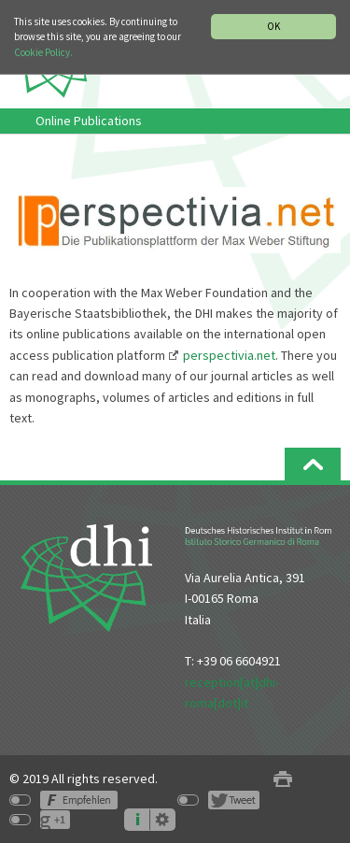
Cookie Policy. (43, 52)
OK (273, 26)
